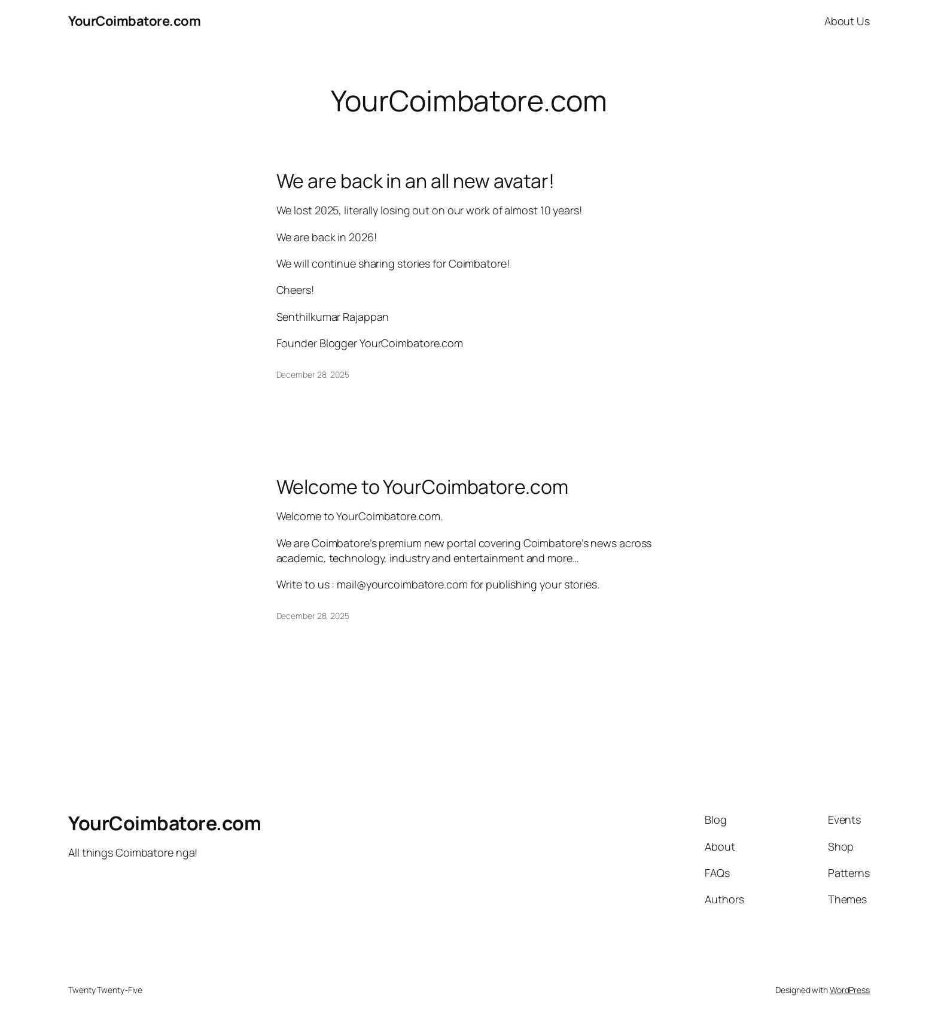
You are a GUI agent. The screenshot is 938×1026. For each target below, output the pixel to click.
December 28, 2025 (312, 374)
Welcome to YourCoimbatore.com (422, 486)
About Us (847, 21)
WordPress (850, 989)
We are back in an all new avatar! (415, 181)
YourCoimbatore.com (134, 21)
